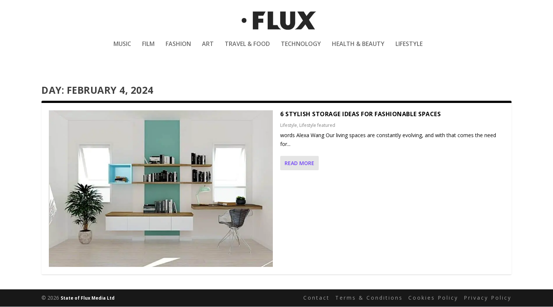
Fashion (178, 49)
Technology (301, 49)
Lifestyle (409, 49)
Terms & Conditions (369, 297)
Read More (299, 163)
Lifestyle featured (317, 125)
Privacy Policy (488, 297)
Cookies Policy (433, 297)
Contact (316, 297)
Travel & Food (247, 49)
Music (122, 49)
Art (208, 49)
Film (148, 49)
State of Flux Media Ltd (88, 298)
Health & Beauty (358, 49)
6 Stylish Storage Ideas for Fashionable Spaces (360, 114)
